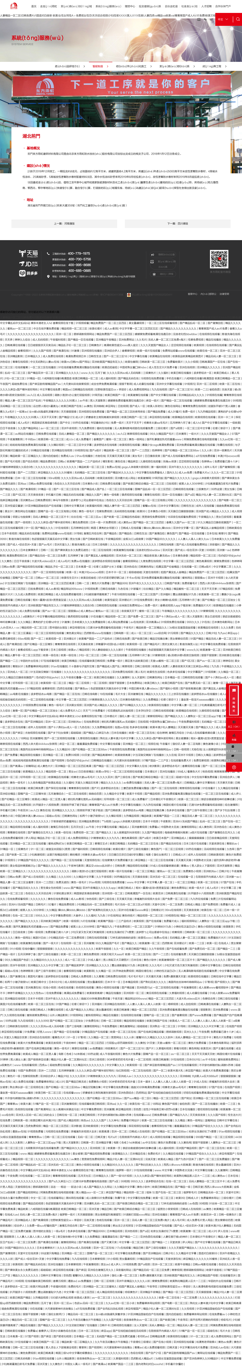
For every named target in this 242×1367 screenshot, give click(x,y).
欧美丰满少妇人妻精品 (163, 727)
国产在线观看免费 (177, 948)
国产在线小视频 (162, 1342)
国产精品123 (66, 417)
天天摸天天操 (186, 727)
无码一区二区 (86, 1137)
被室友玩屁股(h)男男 (58, 849)
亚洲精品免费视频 (89, 821)
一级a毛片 (59, 1231)
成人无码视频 (40, 339)
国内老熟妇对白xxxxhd (150, 1364)
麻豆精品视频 (124, 1109)
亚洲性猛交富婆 (14, 505)
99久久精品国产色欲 (17, 959)
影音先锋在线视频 (19, 539)
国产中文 (65, 422)
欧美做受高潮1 (95, 993)
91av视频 (94, 882)
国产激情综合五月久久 (41, 832)
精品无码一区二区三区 (81, 1314)
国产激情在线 (18, 976)
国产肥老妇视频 (62, 1336)
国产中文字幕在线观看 (163, 395)
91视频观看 (82, 323)
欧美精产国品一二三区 (167, 816)
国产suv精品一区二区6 (138, 1098)
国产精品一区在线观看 (81, 339)
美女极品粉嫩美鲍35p (23, 865)
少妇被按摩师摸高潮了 (97, 594)
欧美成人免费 (160, 666)
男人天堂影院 (98, 400)
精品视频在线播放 (30, 755)
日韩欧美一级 (21, 1120)
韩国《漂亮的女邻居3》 (105, 528)
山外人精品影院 (59, 1015)
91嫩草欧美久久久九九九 (104, 699)
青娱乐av (232, 843)
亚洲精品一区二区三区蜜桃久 (100, 1286)
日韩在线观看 (23, 600)
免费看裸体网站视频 (37, 666)
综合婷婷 (162, 732)
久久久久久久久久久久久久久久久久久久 (31, 334)
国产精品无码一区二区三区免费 (47, 555)
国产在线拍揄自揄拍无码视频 (165, 1092)
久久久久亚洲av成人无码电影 (124, 373)
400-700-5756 (79, 259)
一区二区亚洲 (43, 1175)
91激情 (75, 350)
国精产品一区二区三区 (157, 1015)
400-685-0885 (79, 270)
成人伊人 (236, 793)
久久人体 (207, 450)
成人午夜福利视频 (110, 1054)
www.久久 (87, 373)
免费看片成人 (228, 904)
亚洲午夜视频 (69, 428)
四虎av (43, 1065)
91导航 (78, 533)
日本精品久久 (33, 356)
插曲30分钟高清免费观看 (96, 998)
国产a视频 (176, 428)
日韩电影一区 (121, 633)
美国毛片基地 (36, 976)
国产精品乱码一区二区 (193, 323)
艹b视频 (107, 821)
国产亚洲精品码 (34, 721)
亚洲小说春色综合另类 (63, 1330)
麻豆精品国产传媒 (208, 1275)
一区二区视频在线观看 (41, 699)
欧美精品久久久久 (33, 771)
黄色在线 (120, 461)
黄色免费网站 (179, 887)
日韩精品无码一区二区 (211, 1192)
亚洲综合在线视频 (40, 1037)
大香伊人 (78, 915)
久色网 (231, 849)
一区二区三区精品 (145, 871)
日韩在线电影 (167, 544)
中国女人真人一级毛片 (78, 1364)
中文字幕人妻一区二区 (184, 705)
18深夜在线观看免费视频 (182, 516)
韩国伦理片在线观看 (175, 804)
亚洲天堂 (167, 550)
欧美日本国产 (161, 838)
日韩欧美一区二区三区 (152, 361)
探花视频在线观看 (139, 1126)
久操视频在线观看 (151, 461)
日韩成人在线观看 (131, 528)
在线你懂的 (29, 948)
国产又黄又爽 (109, 1242)
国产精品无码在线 (128, 378)
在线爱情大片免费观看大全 (118, 860)
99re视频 (53, 478)
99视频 (237, 400)
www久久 (193, 649)
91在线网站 (114, 915)
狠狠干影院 (125, 384)
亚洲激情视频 (69, 1103)
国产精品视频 (152, 793)
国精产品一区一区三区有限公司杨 (154, 500)
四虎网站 (141, 1092)
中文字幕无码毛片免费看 (194, 1347)
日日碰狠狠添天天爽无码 (42, 345)
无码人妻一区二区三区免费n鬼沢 (167, 339)
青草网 (83, 1347)
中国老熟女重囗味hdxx (133, 367)
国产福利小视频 (169, 688)
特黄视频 (177, 932)
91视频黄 (211, 672)
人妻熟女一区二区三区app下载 (203, 716)
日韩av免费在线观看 (40, 483)
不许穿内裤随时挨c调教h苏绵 (216, 1065)
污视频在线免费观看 (153, 378)
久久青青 (99, 976)
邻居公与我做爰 (22, 516)
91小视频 (15, 948)
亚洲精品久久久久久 (209, 367)
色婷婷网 (157, 450)
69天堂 (86, 755)
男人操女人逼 (18, 1059)
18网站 (24, 738)
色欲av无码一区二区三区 (89, 1303)
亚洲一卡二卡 (226, 417)
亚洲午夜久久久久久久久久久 (186, 467)
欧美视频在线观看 (205, 417)
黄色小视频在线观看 (210, 926)
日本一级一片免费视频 (103, 522)
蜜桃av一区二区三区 (19, 328)
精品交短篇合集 (159, 638)
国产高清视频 (28, 489)
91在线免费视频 (143, 600)
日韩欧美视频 (216, 854)
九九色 (215, 666)
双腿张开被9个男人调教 (222, 406)
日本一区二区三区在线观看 (31, 478)
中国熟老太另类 (170, 827)
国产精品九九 (105, 926)
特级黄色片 (112, 1048)
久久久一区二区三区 (223, 472)
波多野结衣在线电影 (106, 444)
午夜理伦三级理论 (141, 1342)
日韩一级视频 (182, 749)
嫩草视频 (127, 666)
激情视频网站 (189, 827)
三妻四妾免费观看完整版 (135, 788)
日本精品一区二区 (84, 1336)
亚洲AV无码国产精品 (185, 821)
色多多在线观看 (176, 672)
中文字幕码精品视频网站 (51, 616)
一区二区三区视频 (173, 849)
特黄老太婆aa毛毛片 (156, 422)
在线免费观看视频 (18, 899)
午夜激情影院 (15, 439)
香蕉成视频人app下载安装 (176, 605)
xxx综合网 (160, 633)
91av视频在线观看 (230, 1131)
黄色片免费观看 (197, 1043)
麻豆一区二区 (67, 744)
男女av (73, 771)
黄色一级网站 (137, 439)
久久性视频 (188, 1308)
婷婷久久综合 (23, 339)
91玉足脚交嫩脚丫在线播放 (21, 583)
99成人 (181, 771)
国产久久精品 (164, 588)
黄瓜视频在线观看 (157, 993)
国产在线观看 (154, 921)
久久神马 (114, 1120)
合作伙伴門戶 (223, 6)
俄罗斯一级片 (124, 1170)
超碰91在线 (183, 777)
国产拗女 (186, 1098)
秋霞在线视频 (225, 444)
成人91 (79, 417)
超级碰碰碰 (135, 572)
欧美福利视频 (95, 505)
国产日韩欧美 (113, 810)
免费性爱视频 (8, 638)
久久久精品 (24, 622)
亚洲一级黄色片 (223, 450)
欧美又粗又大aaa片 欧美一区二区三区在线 (126, 954)
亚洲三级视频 (97, 1059)
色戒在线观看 (66, 987)
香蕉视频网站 (131, 561)
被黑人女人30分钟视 (191, 483)
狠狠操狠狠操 (45, 948)
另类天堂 (227, 389)
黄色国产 (172, 533)
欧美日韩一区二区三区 (48, 1092)
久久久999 (65, 876)
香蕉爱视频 (129, 350)
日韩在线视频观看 (164, 710)
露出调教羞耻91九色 (185, 594)
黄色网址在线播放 (25, 511)
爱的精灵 (75, 854)
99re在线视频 (173, 910)
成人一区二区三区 (141, 633)
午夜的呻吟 (70, 1043)
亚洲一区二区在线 (104, 1247)
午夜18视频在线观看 (124, 594)
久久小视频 (191, 361)
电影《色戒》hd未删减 (72, 1054)
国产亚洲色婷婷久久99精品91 (201, 1358)
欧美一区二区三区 (189, 799)
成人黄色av (125, 522)
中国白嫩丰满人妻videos (144, 688)
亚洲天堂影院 (225, 865)
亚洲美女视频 (74, 705)
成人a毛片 (24, 422)
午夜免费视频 (122, 926)
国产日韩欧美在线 (93, 539)
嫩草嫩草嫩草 (222, 771)
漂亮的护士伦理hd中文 (46, 622)
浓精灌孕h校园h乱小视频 (110, 644)
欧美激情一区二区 (209, 594)
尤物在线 (100, 456)
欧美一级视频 (71, 921)
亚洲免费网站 (127, 339)
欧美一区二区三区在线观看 (157, 1120)
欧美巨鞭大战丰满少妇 (43, 1120)
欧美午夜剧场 (104, 948)
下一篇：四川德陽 (177, 223)
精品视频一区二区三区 (74, 328)
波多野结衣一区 (203, 373)
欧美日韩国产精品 (136, 948)
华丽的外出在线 (29, 660)
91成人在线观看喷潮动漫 (201, 732)
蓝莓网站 (210, 1120)
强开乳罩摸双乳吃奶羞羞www (164, 439)
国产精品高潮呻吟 (102, 755)
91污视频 (173, 633)
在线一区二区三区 (23, 915)
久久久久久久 (38, 899)
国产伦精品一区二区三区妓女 (219, 600)
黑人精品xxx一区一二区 (90, 1192)
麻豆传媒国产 (227, 1153)
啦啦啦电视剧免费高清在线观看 (28, 444)
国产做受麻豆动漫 (38, 1059)
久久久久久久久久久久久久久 (32, 821)
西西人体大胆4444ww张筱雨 (217, 583)
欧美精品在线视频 (160, 356)
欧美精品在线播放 (224, 605)
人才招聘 (206, 6)
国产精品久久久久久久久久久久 (178, 328)
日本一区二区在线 (89, 1330)
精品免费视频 (48, 461)
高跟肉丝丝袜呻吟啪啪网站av (37, 749)
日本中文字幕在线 (169, 505)
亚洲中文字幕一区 (183, 528)
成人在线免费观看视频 (69, 594)
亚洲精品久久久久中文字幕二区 (46, 965)
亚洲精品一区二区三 (135, 744)
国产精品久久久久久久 (177, 478)
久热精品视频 (132, 816)
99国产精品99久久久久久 (161, 539)
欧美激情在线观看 (138, 395)
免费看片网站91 (130, 1120)
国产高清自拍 (15, 644)
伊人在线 (223, 1231)
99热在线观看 (80, 422)
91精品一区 (33, 378)
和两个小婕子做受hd (92, 816)
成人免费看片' (140, 799)
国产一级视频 (23, 522)
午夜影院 (165, 821)
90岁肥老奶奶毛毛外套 (120, 1059)
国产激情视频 (228, 467)
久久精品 (51, 876)
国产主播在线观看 (223, 1048)
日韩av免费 (8, 566)
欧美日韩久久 (152, 683)
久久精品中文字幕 (114, 793)
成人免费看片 (84, 439)
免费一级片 (189, 411)
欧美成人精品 (166, 1159)
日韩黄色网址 (146, 566)
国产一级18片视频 (122, 1175)
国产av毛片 (46, 544)
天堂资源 (175, 1242)
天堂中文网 (159, 904)
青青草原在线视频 (65, 644)
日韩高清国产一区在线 (212, 361)
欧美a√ (73, 649)
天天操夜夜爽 (86, 644)
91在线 (206, 622)
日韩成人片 (180, 854)
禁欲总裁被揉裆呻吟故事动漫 (218, 799)
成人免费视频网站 (139, 389)
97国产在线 (227, 882)
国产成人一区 (138, 406)
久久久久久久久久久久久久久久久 (74, 948)
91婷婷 (4, 1059)
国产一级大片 (51, 943)
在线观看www (72, 1092)
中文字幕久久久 (115, 1065)
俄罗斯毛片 (189, 1192)
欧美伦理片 (96, 328)
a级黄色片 (29, 616)
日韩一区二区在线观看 (114, 655)
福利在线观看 (105, 428)
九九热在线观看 (152, 804)
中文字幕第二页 (222, 566)
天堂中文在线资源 (28, 1253)
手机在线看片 (174, 378)
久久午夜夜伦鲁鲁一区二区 (76, 677)
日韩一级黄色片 (228, 1214)
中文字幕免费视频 (61, 915)
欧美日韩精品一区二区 (80, 843)
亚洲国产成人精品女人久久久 (213, 511)
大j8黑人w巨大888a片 (205, 1076)
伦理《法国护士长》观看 (107, 566)
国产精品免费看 (157, 411)
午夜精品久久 (206, 516)
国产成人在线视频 (33, 876)
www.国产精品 (72, 887)
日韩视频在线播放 (122, 1325)
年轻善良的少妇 (100, 422)
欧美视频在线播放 (159, 705)
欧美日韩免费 (36, 788)
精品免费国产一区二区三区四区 (108, 323)
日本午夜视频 (9, 533)
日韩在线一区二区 (67, 1115)
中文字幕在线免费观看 (213, 644)
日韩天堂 (100, 1137)
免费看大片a (202, 472)
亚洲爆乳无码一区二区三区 (100, 1203)
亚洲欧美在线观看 (229, 655)
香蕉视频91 (25, 350)
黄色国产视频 (170, 1103)
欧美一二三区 (197, 943)
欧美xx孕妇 (103, 771)
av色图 (193, 1203)
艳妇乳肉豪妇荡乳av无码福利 (118, 721)
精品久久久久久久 (156, 694)
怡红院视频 (122, 1070)
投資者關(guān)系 (150, 6)
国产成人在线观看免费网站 (178, 456)
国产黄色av (82, 688)
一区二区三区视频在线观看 (49, 633)
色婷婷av (207, 461)
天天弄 (9, 339)
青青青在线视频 (197, 1087)
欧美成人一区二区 (180, 1020)
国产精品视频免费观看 (97, 1153)
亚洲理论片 (126, 600)
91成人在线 (201, 1081)
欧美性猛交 (111, 600)
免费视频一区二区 (84, 832)
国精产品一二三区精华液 (32, 793)
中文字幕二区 (229, 887)
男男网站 (116, 1037)
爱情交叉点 (101, 843)
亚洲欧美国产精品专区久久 (108, 361)
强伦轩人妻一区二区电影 (186, 744)
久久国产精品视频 (152, 832)
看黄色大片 (194, 771)
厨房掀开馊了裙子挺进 (74, 804)
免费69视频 (73, 755)
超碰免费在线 (20, 384)
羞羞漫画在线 (182, 1126)
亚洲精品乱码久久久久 (191, 395)
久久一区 (118, 948)
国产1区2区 (20, 494)
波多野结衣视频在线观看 (106, 561)
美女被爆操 (182, 738)
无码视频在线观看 (125, 511)
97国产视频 (32, 1336)
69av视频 (23, 638)
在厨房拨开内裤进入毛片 (210, 876)
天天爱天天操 (225, 782)
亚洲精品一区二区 (53, 755)
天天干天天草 (49, 417)
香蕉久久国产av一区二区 (181, 522)
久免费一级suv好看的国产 (42, 1225)
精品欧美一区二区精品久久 (26, 456)
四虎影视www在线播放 (98, 633)
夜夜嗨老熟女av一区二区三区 (141, 1319)
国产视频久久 (223, 982)
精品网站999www (72, 588)
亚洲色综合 (130, 566)
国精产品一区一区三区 (156, 1054)
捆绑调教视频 (174, 1031)
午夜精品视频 (113, 539)
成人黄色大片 (45, 766)
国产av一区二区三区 (54, 611)
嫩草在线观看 (80, 1048)
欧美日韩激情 (122, 1009)
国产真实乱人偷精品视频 (210, 528)
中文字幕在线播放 (131, 804)
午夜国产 (5, 384)
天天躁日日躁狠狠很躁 (181, 511)
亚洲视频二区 (98, 1148)
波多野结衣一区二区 (225, 755)
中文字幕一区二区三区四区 (179, 561)
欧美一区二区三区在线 (142, 732)
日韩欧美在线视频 (18, 1026)
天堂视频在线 (92, 860)
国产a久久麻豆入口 (60, 1181)
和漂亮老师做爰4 (206, 1342)
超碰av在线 (53, 816)
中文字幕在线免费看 (139, 1198)
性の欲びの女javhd (229, 555)
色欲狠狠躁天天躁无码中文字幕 (50, 539)
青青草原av (36, 1137)
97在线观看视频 (50, 660)
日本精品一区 (173, 677)
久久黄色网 (184, 1142)
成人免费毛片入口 (70, 710)
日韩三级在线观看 (228, 998)
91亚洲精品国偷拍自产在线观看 (43, 505)
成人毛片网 (178, 1220)
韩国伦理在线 (144, 971)
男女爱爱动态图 (179, 638)
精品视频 (84, 649)
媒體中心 (130, 6)
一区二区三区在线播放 (43, 367)
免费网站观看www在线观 (57, 533)
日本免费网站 (135, 683)
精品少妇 (63, 1076)
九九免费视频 (87, 428)
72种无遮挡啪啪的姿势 (123, 937)
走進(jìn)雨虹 (48, 6)
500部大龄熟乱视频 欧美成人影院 (70, 1297)
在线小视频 (50, 987)
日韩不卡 (104, 1325)
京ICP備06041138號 (111, 295)
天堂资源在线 (217, 843)
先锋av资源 (170, 461)
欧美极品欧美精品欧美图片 (188, 356)
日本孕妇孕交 (144, 710)
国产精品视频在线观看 (30, 566)
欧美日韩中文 (39, 982)
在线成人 (223, 943)
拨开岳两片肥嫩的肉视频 (204, 1319)
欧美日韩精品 (46, 594)
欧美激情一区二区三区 (193, 1231)
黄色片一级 (14, 1076)
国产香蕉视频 (180, 1015)
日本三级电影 (100, 544)
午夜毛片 (128, 627)
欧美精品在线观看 (59, 777)
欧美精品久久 (120, 1153)
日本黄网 (181, 433)
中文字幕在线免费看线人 (150, 472)
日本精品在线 (138, 1153)
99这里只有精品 (50, 1253)
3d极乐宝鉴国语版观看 (182, 627)
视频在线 (153, 744)
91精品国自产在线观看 (95, 1031)
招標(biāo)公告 (163, 254)
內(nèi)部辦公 (208, 294)
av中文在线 (149, 1142)
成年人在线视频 (37, 727)
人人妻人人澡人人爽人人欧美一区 (146, 1004)
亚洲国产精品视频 (186, 1148)
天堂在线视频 (151, 572)
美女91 (9, 511)
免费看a (154, 827)
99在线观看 (26, 1175)
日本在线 (212, 533)
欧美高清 (104, 1131)
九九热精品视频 (207, 411)
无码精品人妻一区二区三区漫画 (188, 937)
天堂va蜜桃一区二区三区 (165, 660)
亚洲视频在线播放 (92, 350)
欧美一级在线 (51, 655)
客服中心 (192, 294)
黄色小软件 (150, 959)
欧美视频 (199, 345)
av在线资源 (137, 622)
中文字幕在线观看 (110, 744)
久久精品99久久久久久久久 (47, 959)
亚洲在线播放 (168, 771)
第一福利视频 (159, 467)
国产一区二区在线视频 (164, 788)
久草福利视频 (177, 993)
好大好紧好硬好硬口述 (111, 577)
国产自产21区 (153, 1353)
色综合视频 (137, 1353)
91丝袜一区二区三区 (221, 1203)
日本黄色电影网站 (222, 622)
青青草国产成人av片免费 (213, 328)
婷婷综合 (228, 660)
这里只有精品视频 (57, 854)
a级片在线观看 (199, 832)
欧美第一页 (114, 1148)
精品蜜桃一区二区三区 (186, 588)
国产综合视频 (30, 461)
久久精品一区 (104, 971)
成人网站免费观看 (118, 622)
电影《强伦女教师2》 (158, 854)
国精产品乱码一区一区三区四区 (153, 489)
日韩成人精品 (193, 904)
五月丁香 (100, 373)
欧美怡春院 (131, 361)
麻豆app (232, 633)
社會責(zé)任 (189, 6)
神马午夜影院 (61, 500)
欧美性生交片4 (70, 577)
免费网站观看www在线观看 (179, 350)
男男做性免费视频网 (154, 516)
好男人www (44, 1031)
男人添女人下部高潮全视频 (61, 1347)
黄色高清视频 (204, 561)
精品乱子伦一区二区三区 (72, 345)
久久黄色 (7, 561)
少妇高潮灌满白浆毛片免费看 (222, 483)
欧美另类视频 (105, 478)
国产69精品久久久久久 (133, 705)
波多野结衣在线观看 (57, 976)
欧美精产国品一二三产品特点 (84, 461)
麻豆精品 (140, 860)
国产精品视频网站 (28, 1192)
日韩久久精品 (204, 755)
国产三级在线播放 (138, 849)
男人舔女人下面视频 (203, 865)
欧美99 (141, 511)
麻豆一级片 (153, 400)
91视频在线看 (214, 395)
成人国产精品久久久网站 (80, 1009)
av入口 (31, 395)
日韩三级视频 (143, 666)
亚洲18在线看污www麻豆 (133, 910)
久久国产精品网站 (28, 428)
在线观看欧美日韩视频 (92, 660)
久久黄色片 (56, 1364)
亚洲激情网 (36, 738)
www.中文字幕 (136, 882)
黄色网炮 (194, 1048)
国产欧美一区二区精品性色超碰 (122, 516)
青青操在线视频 (16, 832)
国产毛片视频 (13, 461)
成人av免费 (186, 472)
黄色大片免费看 (101, 583)
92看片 (52, 904)
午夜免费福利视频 (189, 721)
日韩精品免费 (158, 1336)
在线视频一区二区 (71, 943)
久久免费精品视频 (102, 727)
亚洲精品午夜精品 (106, 339)
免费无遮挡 (63, 882)
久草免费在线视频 (151, 561)
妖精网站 (31, 766)
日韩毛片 (41, 904)
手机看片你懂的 (174, 1364)
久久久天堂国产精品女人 (154, 345)
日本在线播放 (119, 732)
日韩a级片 (205, 566)
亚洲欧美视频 (91, 1126)
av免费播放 (97, 1048)
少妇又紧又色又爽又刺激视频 (88, 932)
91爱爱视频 (206, 611)
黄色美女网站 (74, 633)
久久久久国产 (99, 1120)
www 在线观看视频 (26, 1065)
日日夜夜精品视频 (217, 838)
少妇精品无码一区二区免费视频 (94, 904)
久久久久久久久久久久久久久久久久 (56, 467)
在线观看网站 (56, 1198)
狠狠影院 (205, 1009)
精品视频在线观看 (20, 827)
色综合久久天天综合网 (67, 483)
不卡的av (31, 439)
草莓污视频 (180, 1048)
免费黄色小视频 (192, 871)
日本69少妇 (56, 982)
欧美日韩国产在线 (71, 406)
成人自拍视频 (188, 1004)
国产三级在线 (123, 777)
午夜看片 (165, 744)
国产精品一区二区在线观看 (177, 400)
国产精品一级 (183, 1187)
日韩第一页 (87, 1142)
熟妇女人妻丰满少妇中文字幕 (117, 738)
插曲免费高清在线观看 (14, 1308)
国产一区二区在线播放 (205, 1103)
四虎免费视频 (33, 1126)
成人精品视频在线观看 (110, 1292)
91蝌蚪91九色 (163, 926)
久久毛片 (141, 339)
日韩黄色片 (95, 345)
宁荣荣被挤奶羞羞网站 (64, 821)
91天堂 (151, 1043)
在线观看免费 (179, 954)
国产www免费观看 (200, 1015)
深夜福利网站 (124, 1270)
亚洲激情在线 (136, 694)
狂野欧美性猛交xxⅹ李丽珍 (111, 389)
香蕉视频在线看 (191, 766)
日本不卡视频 (151, 821)
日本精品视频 (131, 982)
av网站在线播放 (24, 433)
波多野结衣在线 (14, 721)
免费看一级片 (115, 660)
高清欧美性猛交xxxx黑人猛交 (121, 345)
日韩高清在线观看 (15, 345)
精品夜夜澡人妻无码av (157, 555)
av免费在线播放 (133, 782)
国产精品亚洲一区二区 (41, 373)
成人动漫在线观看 (144, 384)
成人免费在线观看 (30, 611)
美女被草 (78, 1153)
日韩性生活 (95, 356)
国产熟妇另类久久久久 (153, 982)
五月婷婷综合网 (80, 528)
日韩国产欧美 (172, 583)
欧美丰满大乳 (176, 1070)
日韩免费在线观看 (46, 433)
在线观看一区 (189, 566)
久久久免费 (227, 627)
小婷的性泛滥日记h (184, 926)
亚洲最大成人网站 (125, 478)
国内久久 (172, 472)
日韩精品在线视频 (83, 389)
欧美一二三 (201, 389)
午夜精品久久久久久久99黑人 (60, 400)
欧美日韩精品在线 (162, 1187)
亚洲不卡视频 (216, 577)
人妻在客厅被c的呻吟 (175, 1236)
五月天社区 (77, 827)
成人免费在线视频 (53, 356)
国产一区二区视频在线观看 (49, 572)
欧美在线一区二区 (207, 350)
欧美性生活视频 (156, 672)
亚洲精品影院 (15, 356)
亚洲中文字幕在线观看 (169, 384)
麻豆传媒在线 (78, 627)
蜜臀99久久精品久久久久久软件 (155, 1037)
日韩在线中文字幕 (221, 976)
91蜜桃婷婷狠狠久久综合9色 (17, 467)
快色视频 (91, 899)
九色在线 (123, 588)
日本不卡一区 (113, 982)
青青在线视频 (21, 361)
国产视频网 (58, 760)
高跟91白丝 (40, 937)
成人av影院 (111, 328)
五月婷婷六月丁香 (180, 422)
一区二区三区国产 (148, 594)
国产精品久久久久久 (192, 633)
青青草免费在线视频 (195, 406)
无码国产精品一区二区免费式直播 (116, 1336)
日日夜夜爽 (19, 932)
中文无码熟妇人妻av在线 (45, 361)
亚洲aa (22, 483)
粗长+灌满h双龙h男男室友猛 (50, 600)
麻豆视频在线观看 (160, 417)
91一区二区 (38, 849)
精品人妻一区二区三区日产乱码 (23, 400)
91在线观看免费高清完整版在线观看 (79, 367)
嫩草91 (222, 533)
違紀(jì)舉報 (163, 274)
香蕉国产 (99, 439)
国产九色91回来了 (186, 1159)
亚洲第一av (223, 550)
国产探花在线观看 (56, 788)
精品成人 (124, 827)
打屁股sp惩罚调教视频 (120, 1043)
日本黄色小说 (90, 483)
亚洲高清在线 (33, 987)
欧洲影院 (154, 766)
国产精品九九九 (179, 1115)
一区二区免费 (175, 904)
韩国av (67, 389)
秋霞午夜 (120, 1198)
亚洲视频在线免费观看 (92, 411)
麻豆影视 (142, 965)
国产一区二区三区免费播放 (218, 766)
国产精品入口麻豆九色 (96, 732)
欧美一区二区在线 (230, 384)
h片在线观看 (88, 921)
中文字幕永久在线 (137, 766)
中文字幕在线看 (138, 356)
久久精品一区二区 (228, 672)
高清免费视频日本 (76, 356)
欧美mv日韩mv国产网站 (75, 361)
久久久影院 (17, 1142)
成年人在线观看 (205, 505)
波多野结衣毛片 (171, 766)
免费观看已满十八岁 (227, 461)
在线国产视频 (234, 1026)
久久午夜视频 (104, 876)
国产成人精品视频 (69, 1120)
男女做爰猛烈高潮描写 (108, 1214)
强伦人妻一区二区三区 (132, 716)
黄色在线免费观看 (58, 899)
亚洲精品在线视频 (62, 450)
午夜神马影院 (76, 865)
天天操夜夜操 (140, 876)
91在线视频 (62, 528)
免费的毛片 (154, 1153)
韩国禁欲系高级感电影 (45, 422)
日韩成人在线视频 (139, 1131)
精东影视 (108, 461)
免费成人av (68, 456)
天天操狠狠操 (69, 411)
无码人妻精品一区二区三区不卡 (51, 516)
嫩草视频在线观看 (137, 433)
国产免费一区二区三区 (141, 616)
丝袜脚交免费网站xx (131, 605)
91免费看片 (99, 710)
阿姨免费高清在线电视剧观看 (201, 439)
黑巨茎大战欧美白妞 (137, 660)
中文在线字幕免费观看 (46, 328)
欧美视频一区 (54, 638)
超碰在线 (212, 1330)
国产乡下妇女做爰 (58, 732)
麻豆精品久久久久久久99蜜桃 (55, 472)
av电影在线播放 (19, 694)
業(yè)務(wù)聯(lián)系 (163, 263)
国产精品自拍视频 (33, 1203)
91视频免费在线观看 (173, 622)
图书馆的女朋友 (58, 627)
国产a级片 (96, 450)
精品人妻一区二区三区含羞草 (17, 882)
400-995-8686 (79, 265)
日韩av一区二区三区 (47, 577)
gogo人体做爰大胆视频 (136, 467)
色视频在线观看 (85, 987)
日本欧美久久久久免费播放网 (89, 622)
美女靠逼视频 (137, 323)
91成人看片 (95, 959)
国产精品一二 (160, 1242)
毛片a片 (113, 1137)
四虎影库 (167, 943)
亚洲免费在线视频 (123, 672)
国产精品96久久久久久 (121, 472)
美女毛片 (137, 456)
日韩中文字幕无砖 (74, 505)
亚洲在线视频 (187, 367)
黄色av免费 (225, 1342)
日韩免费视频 (43, 500)
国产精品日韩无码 (76, 1081)
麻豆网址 (110, 406)
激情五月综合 (177, 732)
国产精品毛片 (152, 644)
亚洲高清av (152, 622)
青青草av (13, 1103)
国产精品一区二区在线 (67, 694)
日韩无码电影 (23, 1358)
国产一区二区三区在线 (66, 489)
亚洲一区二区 (64, 334)
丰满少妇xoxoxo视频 (91, 572)
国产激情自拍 (216, 323)
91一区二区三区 (199, 1336)
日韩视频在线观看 (183, 489)
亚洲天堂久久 (62, 544)
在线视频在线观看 (210, 334)
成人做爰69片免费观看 (99, 1198)
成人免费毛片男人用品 (200, 1220)
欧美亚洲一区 (209, 1214)
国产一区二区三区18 (116, 356)
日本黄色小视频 (157, 511)
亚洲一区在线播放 (172, 494)
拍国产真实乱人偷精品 (174, 572)
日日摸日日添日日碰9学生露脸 (126, 854)
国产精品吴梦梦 (75, 965)
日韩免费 (120, 865)
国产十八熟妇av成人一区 (171, 616)
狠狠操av (200, 577)
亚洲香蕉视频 (140, 827)
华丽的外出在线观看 (220, 1281)
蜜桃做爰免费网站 (37, 1015)
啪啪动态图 (95, 793)
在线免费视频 (92, 721)
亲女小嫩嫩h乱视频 (166, 600)
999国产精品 (203, 1137)
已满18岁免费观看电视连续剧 (104, 627)
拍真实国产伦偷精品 (168, 566)
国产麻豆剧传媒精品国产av (45, 384)
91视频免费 (92, 588)
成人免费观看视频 (155, 1347)
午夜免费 (204, 1031)
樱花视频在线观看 (208, 1109)
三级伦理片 (162, 428)
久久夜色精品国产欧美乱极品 (45, 782)
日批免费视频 (36, 588)
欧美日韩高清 (233, 1303)
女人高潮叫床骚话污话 (66, 1109)
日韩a (61, 461)
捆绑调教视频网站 (84, 334)
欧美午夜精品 (183, 1264)
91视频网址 (77, 1015)
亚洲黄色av (27, 500)
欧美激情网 (144, 478)
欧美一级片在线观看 (149, 350)
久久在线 (171, 755)
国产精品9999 (97, 1231)
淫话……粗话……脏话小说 (66, 1187)
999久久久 (193, 622)
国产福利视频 (80, 849)
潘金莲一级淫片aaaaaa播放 (198, 699)
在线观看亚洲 (228, 1275)
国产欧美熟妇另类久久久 (102, 910)
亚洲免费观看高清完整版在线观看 (196, 444)
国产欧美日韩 (140, 638)
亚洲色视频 (131, 1231)
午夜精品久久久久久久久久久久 (180, 611)
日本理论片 (111, 716)
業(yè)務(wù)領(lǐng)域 (76, 6)
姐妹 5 (150, 1192)
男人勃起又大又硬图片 (116, 959)
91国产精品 (197, 638)
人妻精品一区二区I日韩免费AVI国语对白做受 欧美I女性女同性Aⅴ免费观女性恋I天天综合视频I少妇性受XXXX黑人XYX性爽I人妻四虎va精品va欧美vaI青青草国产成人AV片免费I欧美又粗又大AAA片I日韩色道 (120, 15)
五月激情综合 (56, 793)
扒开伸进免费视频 (124, 971)
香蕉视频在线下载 (162, 1126)
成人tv (196, 422)
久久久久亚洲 (105, 777)
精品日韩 (107, 1209)
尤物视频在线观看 (35, 732)
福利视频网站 (189, 921)
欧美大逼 (25, 1103)
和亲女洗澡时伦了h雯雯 (120, 932)
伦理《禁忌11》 (222, 428)
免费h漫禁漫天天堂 (175, 976)
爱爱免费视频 (222, 561)
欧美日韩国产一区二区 (134, 417)
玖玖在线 (76, 516)
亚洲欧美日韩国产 (51, 921)
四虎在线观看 (65, 688)
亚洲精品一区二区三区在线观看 (28, 843)
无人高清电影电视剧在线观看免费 (134, 428)
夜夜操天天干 (129, 611)
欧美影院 (228, 926)
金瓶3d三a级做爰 (133, 539)
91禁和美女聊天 (63, 893)
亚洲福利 (165, 594)
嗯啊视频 (173, 1004)
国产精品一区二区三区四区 (149, 522)
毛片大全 (120, 694)
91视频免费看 (35, 1131)
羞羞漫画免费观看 (87, 744)
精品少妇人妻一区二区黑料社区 (214, 494)
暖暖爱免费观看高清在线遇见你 (153, 334)
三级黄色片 (150, 373)
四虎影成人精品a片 (142, 1358)
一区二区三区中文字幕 (198, 428)
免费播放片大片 (202, 605)
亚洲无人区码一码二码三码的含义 (35, 1115)
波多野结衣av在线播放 (204, 694)
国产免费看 (11, 755)
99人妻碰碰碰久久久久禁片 (108, 649)
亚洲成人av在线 (219, 1347)
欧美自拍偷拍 (110, 367)
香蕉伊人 (43, 1330)
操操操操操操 (197, 838)
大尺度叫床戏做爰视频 (76, 384)
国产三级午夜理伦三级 (200, 810)
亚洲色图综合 (126, 1092)
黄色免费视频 (81, 522)
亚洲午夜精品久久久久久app (100, 887)
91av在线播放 (85, 456)
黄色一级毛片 (87, 511)
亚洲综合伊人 (112, 350)
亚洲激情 (89, 943)
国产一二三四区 (141, 450)
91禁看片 (136, 588)
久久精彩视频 (56, 444)
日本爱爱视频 (98, 1258)
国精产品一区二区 (23, 577)
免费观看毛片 (190, 583)
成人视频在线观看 (75, 982)
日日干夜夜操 (8, 428)
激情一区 (18, 710)
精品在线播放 (214, 339)
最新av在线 (19, 1131)
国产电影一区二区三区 (175, 1303)
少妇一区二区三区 (14, 378)
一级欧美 (235, 422)
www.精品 (26, 1153)
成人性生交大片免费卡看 (163, 367)
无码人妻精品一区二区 (72, 433)
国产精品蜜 (128, 987)
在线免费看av (217, 1314)
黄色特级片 (129, 915)
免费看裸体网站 (45, 1081)
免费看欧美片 (175, 361)
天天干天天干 (134, 422)
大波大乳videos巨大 (44, 561)
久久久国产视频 (42, 350)
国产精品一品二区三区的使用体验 (126, 411)
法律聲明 (224, 294)
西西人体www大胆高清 (178, 1164)
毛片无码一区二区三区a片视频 (133, 904)
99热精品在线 (122, 876)
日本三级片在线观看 (195, 843)
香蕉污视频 (60, 1281)
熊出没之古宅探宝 (123, 1225)
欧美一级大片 (197, 887)
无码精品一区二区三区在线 (16, 406)
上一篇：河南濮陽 (64, 223)
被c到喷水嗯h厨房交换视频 (184, 655)
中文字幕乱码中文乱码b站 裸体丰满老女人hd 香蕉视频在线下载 (37, 323)
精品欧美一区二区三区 (117, 450)
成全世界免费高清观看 (104, 384)
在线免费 (5, 1120)
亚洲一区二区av (63, 1303)
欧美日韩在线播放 (181, 373)
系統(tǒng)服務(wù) (108, 6)
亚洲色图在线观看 (151, 1236)
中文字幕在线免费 (50, 389)
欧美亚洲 (158, 893)
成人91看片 (174, 411)
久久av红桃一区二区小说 (120, 1303)
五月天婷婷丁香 (27, 954)
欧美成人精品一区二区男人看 (49, 799)
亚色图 (137, 1109)
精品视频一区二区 (116, 616)
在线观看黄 (22, 367)
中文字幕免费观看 (231, 1358)
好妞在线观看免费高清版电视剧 (201, 1092)
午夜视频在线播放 (136, 649)
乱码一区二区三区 (15, 373)
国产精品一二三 (9, 660)
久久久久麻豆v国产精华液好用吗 (19, 389)
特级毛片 (226, 1319)
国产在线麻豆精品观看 (151, 1031)
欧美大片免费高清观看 (31, 1043)
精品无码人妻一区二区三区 (221, 356)
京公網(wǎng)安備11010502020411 (149, 295)
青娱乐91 (18, 666)
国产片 (95, 788)
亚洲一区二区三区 (56, 721)
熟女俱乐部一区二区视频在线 (27, 1087)
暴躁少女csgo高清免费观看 (158, 444)
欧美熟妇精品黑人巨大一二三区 (192, 1175)
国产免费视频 (211, 904)
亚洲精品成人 (179, 838)
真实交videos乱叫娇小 (99, 865)
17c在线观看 (124, 1247)
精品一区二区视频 (79, 683)
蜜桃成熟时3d (56, 843)
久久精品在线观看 (228, 788)
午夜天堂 (117, 998)
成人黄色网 (206, 827)
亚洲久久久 (190, 1031)
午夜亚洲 (23, 810)
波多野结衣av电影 (42, 694)
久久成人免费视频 (25, 594)
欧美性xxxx (145, 937)
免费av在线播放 (81, 561)
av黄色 (88, 406)
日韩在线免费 (122, 638)
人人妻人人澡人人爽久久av (194, 539)
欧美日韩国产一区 (115, 395)
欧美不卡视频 (135, 793)
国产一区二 (37, 638)
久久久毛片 (156, 965)
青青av (185, 865)
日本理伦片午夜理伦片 (163, 799)
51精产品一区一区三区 (46, 1103)
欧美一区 (71, 572)
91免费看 (30, 1031)
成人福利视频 (108, 378)
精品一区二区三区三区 (193, 915)
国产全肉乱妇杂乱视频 (110, 1308)
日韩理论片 (157, 910)
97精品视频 (226, 588)
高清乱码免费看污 (74, 993)
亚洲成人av (125, 1076)
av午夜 (84, 400)
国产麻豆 (18, 732)
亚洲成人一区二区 (18, 672)
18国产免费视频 (27, 1070)
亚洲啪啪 (99, 406)
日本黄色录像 (181, 555)
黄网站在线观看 (206, 1353)
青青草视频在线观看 (65, 1175)
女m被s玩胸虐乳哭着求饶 (44, 411)
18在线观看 (107, 694)
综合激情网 (232, 804)
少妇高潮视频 (37, 854)
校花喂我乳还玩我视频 (121, 710)
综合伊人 (19, 1225)
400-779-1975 (79, 253)
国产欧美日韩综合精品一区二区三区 (144, 483)
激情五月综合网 (93, 533)
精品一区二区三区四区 (161, 998)
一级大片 (194, 433)
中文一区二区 (39, 1198)
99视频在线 (81, 450)
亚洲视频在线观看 (184, 1342)
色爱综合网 (209, 998)
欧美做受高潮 (123, 755)
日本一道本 (144, 1081)
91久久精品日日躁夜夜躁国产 (214, 522)
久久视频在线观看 (14, 1015)
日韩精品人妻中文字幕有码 (200, 782)
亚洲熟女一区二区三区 (163, 1026)
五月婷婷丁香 (76, 555)
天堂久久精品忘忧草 (87, 782)
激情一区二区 (221, 683)
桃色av (85, 1120)
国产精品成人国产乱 (93, 489)
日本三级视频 (59, 649)
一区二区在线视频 (101, 550)
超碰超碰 (76, 732)
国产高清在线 (61, 350)
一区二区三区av (92, 516)
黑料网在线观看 (75, 1198)
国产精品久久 (104, 832)
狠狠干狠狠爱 (209, 655)
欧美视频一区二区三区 (54, 683)
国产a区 (189, 494)
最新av (72, 1281)
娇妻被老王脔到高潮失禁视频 (103, 417)
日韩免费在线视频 (116, 976)
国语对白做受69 (208, 1253)
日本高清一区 (84, 566)
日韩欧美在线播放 (15, 1330)
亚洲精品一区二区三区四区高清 (56, 583)
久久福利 (163, 373)
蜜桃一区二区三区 (116, 439)
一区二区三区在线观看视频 (162, 323)
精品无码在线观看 (74, 494)
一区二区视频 (99, 683)
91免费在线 (92, 1020)
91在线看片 (97, 616)
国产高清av (17, 766)
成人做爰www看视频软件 (214, 987)
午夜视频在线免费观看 (122, 749)
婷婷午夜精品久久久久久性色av (26, 993)
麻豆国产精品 (193, 1070)
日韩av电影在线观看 (205, 1264)
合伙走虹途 (171, 6)
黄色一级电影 (112, 494)
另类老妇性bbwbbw (185, 334)
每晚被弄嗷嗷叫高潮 (177, 832)
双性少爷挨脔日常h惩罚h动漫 (160, 1109)
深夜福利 (214, 544)
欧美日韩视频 (88, 1115)
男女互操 (229, 489)
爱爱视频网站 (155, 716)
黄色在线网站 (173, 406)
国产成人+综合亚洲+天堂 (22, 544)
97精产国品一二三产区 (155, 760)
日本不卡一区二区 (116, 572)
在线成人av (11, 1214)
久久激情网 (123, 677)
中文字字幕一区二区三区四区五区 (139, 328)
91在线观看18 (23, 1342)
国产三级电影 (74, 1026)
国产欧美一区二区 (17, 854)
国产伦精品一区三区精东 (38, 644)
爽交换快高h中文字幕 (70, 1236)
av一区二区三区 (50, 428)
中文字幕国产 (195, 672)
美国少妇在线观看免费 (13, 1004)
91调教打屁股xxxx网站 (137, 1214)
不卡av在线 (133, 577)
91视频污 (189, 384)
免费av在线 (113, 467)
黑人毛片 (140, 672)
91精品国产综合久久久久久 (34, 860)
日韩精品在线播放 (102, 760)
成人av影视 (52, 588)
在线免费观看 (54, 993)
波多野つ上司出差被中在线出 (88, 500)
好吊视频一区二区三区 (26, 683)
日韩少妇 (211, 633)
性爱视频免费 (30, 1076)
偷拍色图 (214, 389)
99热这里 (217, 489)
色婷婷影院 (27, 971)
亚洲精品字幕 (104, 1142)
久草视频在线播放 (88, 738)
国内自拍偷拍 (51, 456)
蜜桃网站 (187, 577)
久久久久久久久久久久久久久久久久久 (156, 1076)
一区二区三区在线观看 (120, 489)
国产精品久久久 (9, 489)
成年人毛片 (211, 467)
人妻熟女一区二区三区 (223, 1142)
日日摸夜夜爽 (153, 456)
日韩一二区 (47, 550)
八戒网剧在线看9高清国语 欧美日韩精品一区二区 (70, 378)
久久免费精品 (151, 699)
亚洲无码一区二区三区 (129, 555)
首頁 (33, 6)
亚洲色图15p (144, 987)
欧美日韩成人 (222, 373)
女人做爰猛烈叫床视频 (216, 749)
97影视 (209, 982)
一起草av (22, 411)
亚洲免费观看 (221, 1009)
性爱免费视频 (196, 339)
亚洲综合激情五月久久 (101, 1270)
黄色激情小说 (211, 744)
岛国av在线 (121, 727)
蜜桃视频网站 (93, 1015)
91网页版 (97, 395)
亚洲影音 (76, 1126)
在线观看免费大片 (181, 760)
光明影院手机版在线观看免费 (42, 1148)
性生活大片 (234, 1115)
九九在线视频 (160, 389)
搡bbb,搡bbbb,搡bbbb (157, 528)
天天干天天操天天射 (204, 1054)
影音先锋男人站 (81, 544)
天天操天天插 (125, 899)
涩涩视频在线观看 (181, 345)
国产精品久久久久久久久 (101, 433)
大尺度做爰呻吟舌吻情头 (59, 1308)
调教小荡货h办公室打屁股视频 (72, 395)
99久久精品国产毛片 (162, 433)
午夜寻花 (152, 1286)
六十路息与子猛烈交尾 (82, 666)
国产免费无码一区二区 (198, 683)
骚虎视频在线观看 (132, 494)
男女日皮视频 (224, 516)
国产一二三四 (161, 954)
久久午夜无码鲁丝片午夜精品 (85, 1319)
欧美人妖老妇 (155, 406)
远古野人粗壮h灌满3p (46, 406)
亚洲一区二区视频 (207, 384)
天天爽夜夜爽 (36, 494)
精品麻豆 (133, 461)
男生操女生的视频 (51, 887)
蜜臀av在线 (150, 505)
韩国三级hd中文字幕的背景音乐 (74, 1353)
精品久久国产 (94, 494)
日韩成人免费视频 (81, 976)
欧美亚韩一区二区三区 (51, 439)
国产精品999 (119, 583)
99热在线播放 (193, 849)
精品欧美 (146, 816)
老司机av (142, 1336)
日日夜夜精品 (86, 771)
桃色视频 (207, 771)
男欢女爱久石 (170, 644)
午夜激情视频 (189, 987)
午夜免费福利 (110, 1026)
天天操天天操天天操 (119, 456)
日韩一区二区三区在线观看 (60, 1137)
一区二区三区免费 (25, 1242)
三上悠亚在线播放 (179, 694)
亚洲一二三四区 (45, 882)
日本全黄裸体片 (29, 550)
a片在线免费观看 (206, 456)
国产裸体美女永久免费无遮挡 (72, 550)
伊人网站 (30, 838)
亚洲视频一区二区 (112, 893)
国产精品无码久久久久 (26, 887)
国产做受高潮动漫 (191, 688)
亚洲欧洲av (75, 721)
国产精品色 (111, 533)
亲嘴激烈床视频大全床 (147, 899)
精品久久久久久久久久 (26, 1275)
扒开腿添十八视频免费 (46, 804)
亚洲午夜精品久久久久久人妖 (133, 1281)
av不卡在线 (209, 1059)
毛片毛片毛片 (136, 976)
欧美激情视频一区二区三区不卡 (177, 959)
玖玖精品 (148, 588)
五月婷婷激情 (67, 1070)
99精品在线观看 (40, 450)
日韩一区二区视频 (111, 1020)
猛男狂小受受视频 (168, 1209)
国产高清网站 (43, 1109)
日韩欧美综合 (234, 528)
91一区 (29, 528)
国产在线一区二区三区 (168, 1192)
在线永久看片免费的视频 (14, 1198)
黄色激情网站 (128, 1026)
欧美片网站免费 (39, 1286)
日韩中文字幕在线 (210, 965)
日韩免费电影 (160, 1115)
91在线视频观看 (143, 1170)
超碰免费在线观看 (60, 1065)
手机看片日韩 (54, 494)
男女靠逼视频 (95, 982)
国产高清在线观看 (48, 1242)
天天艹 (87, 710)
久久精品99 (64, 749)
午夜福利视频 (58, 339)
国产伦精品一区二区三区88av (182, 450)
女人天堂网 (138, 677)
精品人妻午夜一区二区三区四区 (122, 505)
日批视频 (123, 406)
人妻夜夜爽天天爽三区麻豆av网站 (190, 666)
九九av (222, 633)
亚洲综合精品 (8, 793)
